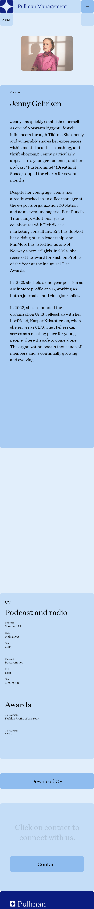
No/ (6, 19)
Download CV (47, 781)
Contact (47, 864)
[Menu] (87, 6)
